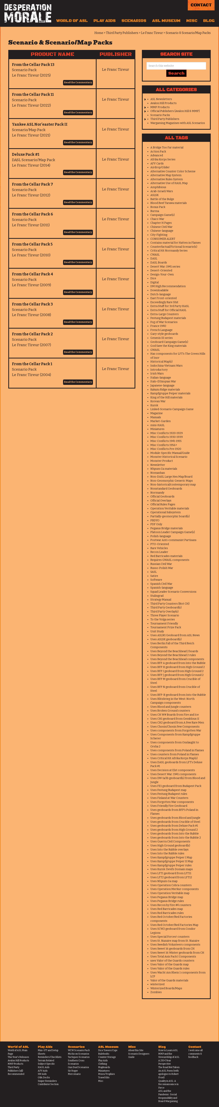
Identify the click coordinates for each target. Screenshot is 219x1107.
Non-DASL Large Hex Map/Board (171, 476)
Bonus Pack (157, 207)
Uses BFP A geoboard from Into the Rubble (178, 663)
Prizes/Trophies (106, 1074)
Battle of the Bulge (162, 199)
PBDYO (154, 520)
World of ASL (72, 20)
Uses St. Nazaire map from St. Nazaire (174, 940)
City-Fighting (158, 234)
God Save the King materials (168, 345)
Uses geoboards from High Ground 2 (174, 829)
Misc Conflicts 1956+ (163, 445)
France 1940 (158, 326)
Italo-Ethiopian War (163, 381)
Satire (154, 576)
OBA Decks (44, 1077)
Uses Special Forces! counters (170, 936)
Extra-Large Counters (164, 314)
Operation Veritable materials (169, 508)
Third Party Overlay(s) (164, 611)
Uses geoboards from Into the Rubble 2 (175, 837)
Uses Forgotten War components (172, 802)
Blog (209, 20)
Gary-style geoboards (164, 334)
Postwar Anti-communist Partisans (173, 540)
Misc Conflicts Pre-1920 (165, 449)
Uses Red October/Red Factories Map (174, 925)
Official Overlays (160, 500)
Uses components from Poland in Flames (177, 750)
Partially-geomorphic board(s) (170, 516)
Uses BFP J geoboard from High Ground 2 (177, 675)
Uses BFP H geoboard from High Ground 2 (177, 667)
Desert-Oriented (161, 270)
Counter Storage (107, 1057)
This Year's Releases (18, 1057)
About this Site (135, 1050)
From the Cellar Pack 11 (33, 94)
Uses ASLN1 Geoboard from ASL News (175, 635)
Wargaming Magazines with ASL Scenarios (177, 123)
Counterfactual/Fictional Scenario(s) (173, 246)
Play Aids (104, 20)
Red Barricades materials (166, 556)
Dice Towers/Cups (107, 1050)
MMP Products (160, 107)
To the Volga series (162, 619)
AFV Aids (43, 1070)
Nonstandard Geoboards (166, 488)
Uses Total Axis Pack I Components (173, 956)
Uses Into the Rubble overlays (169, 849)
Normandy (157, 492)
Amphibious (158, 187)
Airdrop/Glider (160, 167)
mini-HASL (157, 425)
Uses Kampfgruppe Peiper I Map (171, 857)
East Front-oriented (163, 298)
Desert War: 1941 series (165, 266)
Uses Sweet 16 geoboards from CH (172, 948)
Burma (154, 211)
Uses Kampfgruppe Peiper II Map (171, 861)
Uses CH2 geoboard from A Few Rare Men (177, 722)
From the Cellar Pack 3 (32, 304)
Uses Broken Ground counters (170, 710)
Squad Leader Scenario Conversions (173, 591)
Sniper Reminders (47, 1081)
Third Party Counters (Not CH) (170, 603)
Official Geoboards (162, 496)
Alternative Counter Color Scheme (172, 171)
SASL (153, 572)
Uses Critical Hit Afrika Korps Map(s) (174, 758)
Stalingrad (156, 595)
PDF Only (156, 524)
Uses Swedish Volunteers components (175, 944)
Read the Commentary (78, 82)
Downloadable (159, 290)
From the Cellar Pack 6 (32, 214)
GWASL (155, 350)
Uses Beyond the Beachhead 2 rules (173, 655)
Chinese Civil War (161, 227)
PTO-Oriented (159, 544)
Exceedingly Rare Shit (164, 302)
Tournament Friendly (164, 623)
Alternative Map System (165, 175)
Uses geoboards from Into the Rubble (174, 833)
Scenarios (133, 20)
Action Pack (158, 151)
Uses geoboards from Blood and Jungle (175, 817)
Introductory (159, 369)
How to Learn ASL (168, 1050)
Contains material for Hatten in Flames (175, 242)
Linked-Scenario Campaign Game (172, 409)
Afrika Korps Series (162, 159)
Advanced (156, 155)
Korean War (158, 401)
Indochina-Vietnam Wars (166, 365)
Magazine (156, 413)
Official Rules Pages (162, 504)
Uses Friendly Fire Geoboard (168, 806)
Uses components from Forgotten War (175, 730)
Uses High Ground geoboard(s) (170, 845)
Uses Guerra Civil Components (170, 841)
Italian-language (160, 377)
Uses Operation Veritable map (170, 893)
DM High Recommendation (168, 286)
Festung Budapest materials (168, 318)
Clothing (102, 1063)
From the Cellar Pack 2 (32, 334)
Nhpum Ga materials (163, 468)
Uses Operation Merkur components (174, 889)
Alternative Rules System (166, 179)
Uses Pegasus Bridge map (166, 897)
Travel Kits (104, 1077)
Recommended (16, 1074)
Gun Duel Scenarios (78, 1067)
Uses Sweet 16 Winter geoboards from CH (177, 952)
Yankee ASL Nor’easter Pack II (39, 124)
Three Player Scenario (164, 615)
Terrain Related (46, 1060)
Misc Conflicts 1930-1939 (166, 437)
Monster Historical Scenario (168, 456)
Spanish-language (161, 587)
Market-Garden (160, 421)
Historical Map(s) (161, 361)
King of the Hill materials (166, 397)
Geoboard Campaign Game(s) (169, 342)
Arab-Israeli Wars (161, 191)
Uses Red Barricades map (166, 909)
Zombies (156, 992)
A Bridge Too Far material (166, 147)
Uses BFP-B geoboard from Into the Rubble (178, 695)
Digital (154, 282)
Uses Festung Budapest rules (168, 794)
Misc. (101, 1081)
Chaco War (157, 219)
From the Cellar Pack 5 (32, 244)
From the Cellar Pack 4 (32, 274)
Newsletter (157, 465)
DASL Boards (158, 262)
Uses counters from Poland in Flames (174, 754)
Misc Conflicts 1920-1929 (166, 433)
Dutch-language (160, 294)
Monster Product (161, 461)
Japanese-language (162, 385)
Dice (153, 278)
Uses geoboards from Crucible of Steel (175, 822)
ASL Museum (166, 20)
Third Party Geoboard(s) (166, 607)
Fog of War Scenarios (164, 322)
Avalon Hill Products (163, 103)
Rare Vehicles (159, 548)
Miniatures (157, 429)
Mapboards (104, 1067)
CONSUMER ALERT (162, 239)
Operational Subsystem (165, 512)
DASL (153, 258)
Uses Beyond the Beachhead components (177, 659)
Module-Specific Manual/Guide (170, 453)
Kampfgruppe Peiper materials (170, 393)
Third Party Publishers (164, 119)
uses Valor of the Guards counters (172, 960)
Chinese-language (161, 230)
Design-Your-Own (162, 274)
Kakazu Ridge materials (165, 389)
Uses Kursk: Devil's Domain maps (171, 869)
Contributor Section (48, 1084)
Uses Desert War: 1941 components (173, 774)
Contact (201, 5)
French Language (161, 330)
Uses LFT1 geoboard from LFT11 (170, 873)
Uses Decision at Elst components (172, 770)
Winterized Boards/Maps (166, 988)
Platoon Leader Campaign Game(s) (172, 532)
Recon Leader (159, 552)
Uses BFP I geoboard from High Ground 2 (177, 671)
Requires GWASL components (169, 560)
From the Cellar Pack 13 (33, 64)
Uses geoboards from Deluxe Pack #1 (174, 825)
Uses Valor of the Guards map (169, 964)
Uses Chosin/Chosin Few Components (175, 726)
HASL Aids (44, 1067)
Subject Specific (46, 1063)
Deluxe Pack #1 (25, 154)
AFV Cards (157, 163)
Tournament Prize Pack (165, 627)
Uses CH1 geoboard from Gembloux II (174, 718)
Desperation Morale (27, 13)
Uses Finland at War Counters (169, 798)
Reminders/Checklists (49, 1057)
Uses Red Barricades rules (167, 913)
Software (156, 579)
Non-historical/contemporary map (173, 484)
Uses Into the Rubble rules (167, 853)
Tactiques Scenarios (79, 1057)
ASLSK (154, 195)
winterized (157, 984)
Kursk (154, 405)
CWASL (155, 254)
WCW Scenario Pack (79, 1050)
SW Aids (42, 1074)
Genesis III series (161, 338)
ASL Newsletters (161, 99)
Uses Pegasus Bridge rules (167, 901)
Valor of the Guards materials (169, 980)
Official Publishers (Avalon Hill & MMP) (175, 111)
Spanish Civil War (161, 583)
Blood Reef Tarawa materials (168, 203)
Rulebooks (103, 1053)
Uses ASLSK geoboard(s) (166, 639)
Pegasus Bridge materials (166, 528)
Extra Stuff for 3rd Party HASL (169, 306)
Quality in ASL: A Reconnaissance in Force (168, 1084)
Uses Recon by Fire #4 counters (170, 905)
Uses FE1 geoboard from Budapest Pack (175, 786)
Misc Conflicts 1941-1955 (166, 441)
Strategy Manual (160, 599)
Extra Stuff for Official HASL (168, 310)
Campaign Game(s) (162, 215)
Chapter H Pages (161, 223)
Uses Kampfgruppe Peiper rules (171, 865)
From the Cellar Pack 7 (32, 184)
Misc (191, 20)
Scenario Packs (160, 115)
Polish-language (160, 536)
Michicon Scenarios (78, 1053)
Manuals (155, 417)
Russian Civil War (161, 564)
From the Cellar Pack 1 (32, 364)
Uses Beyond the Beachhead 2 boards (174, 651)
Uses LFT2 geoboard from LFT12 (171, 877)
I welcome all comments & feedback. (195, 1053)
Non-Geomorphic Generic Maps (171, 480)
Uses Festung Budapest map (168, 790)
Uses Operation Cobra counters (171, 885)
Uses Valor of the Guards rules (170, 968)
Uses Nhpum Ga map (164, 881)
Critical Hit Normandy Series (169, 250)
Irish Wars (157, 373)
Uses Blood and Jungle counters (170, 706)
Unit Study (157, 631)
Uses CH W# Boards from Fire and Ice (174, 714)
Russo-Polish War (161, 568)
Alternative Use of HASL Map (169, 183)
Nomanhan (157, 472)
